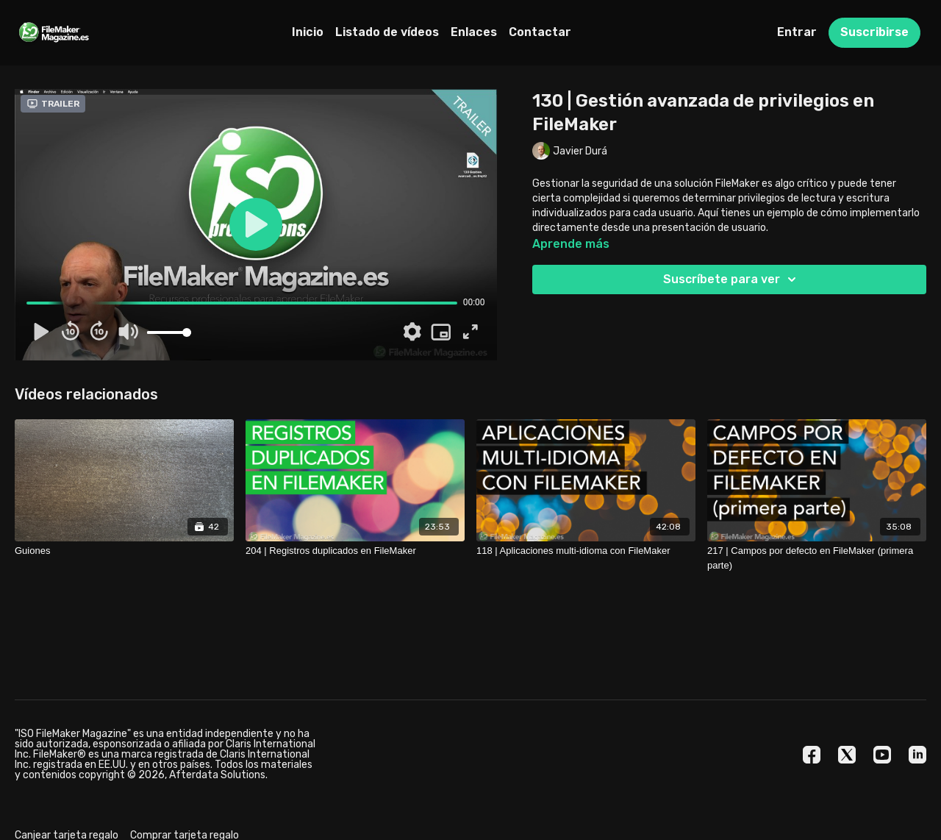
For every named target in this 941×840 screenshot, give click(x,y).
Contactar (540, 32)
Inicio (307, 32)
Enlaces (474, 32)
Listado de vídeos (387, 32)
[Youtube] (882, 755)
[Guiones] (124, 551)
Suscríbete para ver (732, 279)
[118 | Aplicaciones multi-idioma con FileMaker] (585, 551)
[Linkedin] (917, 755)
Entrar (797, 32)
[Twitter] (847, 755)
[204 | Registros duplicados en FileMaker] (355, 551)
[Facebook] (811, 755)
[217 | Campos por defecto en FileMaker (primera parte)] (816, 558)
